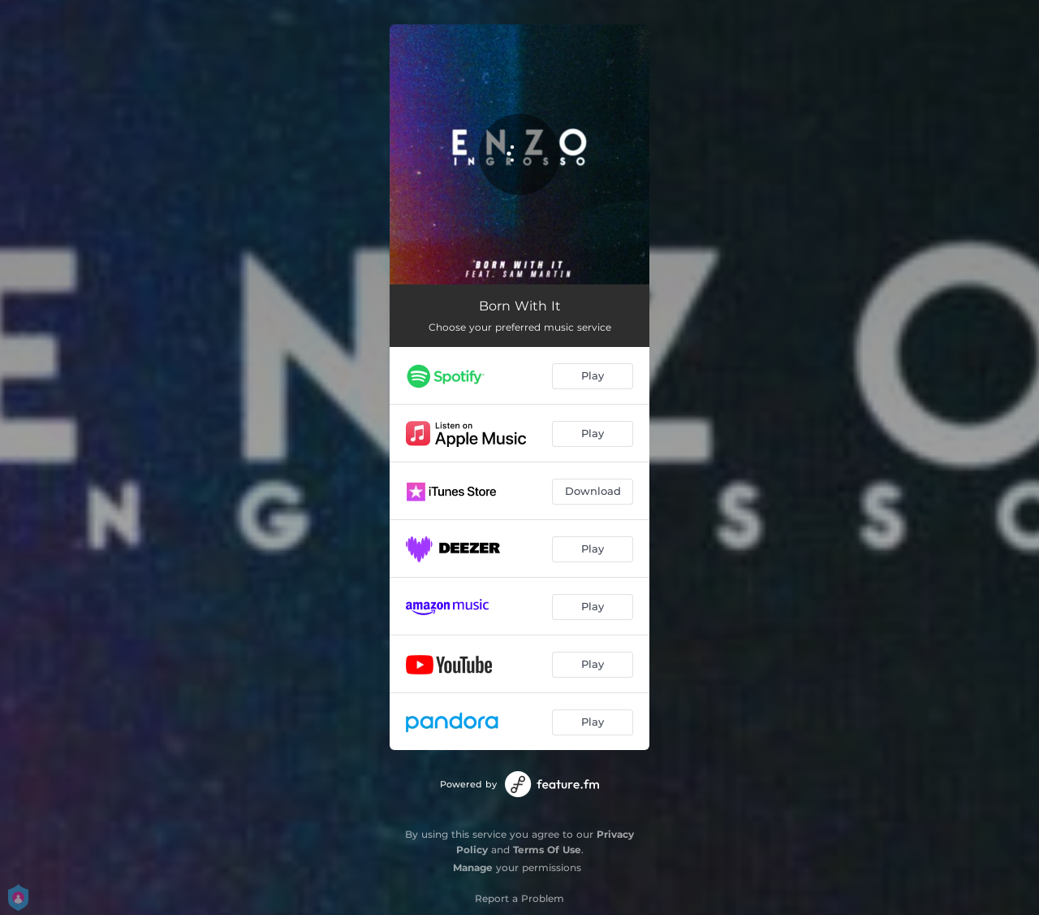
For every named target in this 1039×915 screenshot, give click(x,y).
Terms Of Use (547, 849)
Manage (473, 867)
